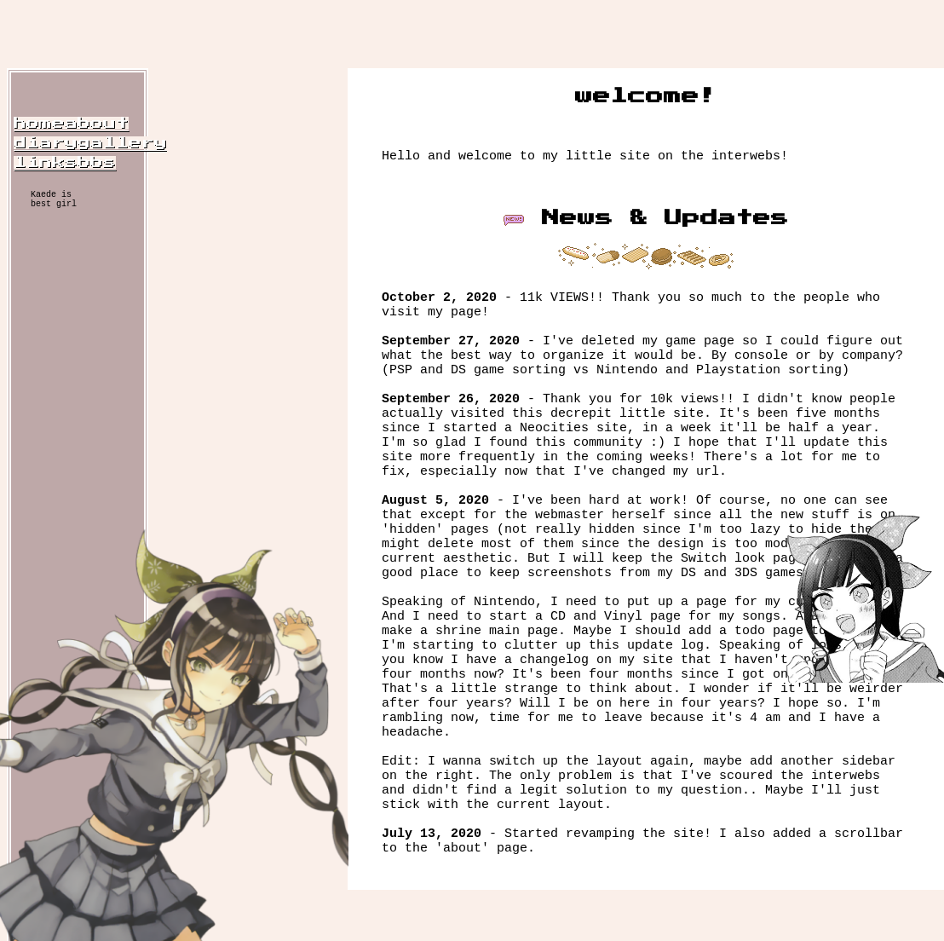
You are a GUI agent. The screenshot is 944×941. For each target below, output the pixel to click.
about (97, 123)
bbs (97, 162)
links (46, 162)
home (39, 123)
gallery (122, 142)
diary (46, 142)
